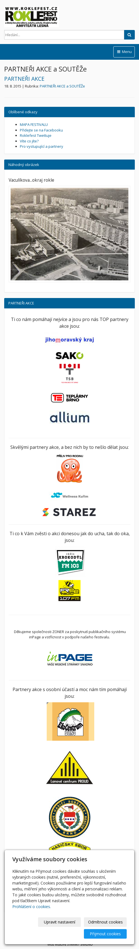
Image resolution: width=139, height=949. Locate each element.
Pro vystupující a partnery (41, 146)
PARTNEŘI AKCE (24, 78)
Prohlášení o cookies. (31, 906)
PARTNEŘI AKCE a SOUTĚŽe (62, 86)
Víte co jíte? (29, 141)
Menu (124, 51)
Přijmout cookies (105, 933)
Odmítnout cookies (105, 922)
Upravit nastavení (59, 922)
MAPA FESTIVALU (34, 124)
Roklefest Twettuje (35, 135)
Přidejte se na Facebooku (41, 130)
